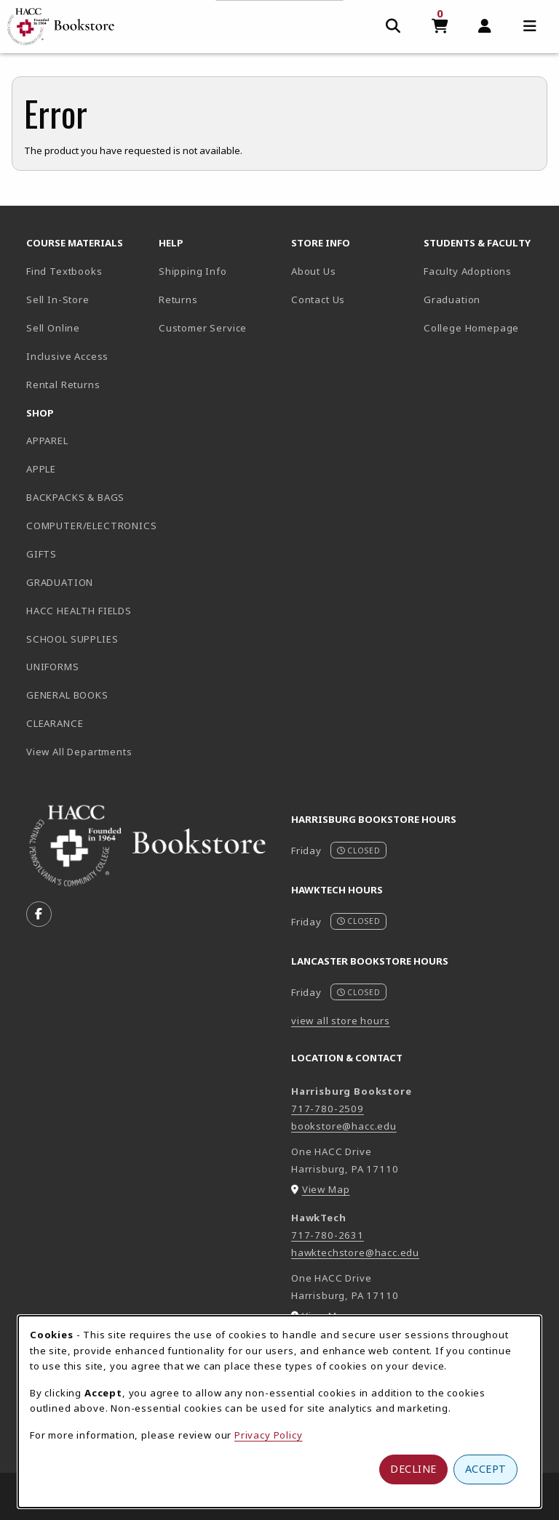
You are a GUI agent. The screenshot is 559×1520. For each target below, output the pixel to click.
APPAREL (47, 440)
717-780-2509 (327, 1108)
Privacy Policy (268, 1434)
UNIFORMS (52, 666)
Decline (413, 1469)
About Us (313, 271)
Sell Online (53, 327)
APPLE (41, 468)
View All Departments (79, 751)
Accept (486, 1469)
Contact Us (318, 299)
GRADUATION (59, 582)
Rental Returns (63, 384)
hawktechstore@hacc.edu (355, 1252)
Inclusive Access (67, 356)
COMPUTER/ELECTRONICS (86, 525)
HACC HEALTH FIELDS (79, 610)
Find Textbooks (64, 271)
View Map (326, 1189)
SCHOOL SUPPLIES (72, 639)
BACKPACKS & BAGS (75, 497)
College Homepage (484, 327)
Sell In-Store (58, 299)
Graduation (452, 299)
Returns (178, 299)
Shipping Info (193, 271)
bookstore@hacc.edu (344, 1126)
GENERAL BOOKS (67, 694)
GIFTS (41, 553)
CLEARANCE (54, 723)
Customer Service (203, 327)
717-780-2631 (327, 1235)
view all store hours (340, 1020)
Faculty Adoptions (468, 271)
